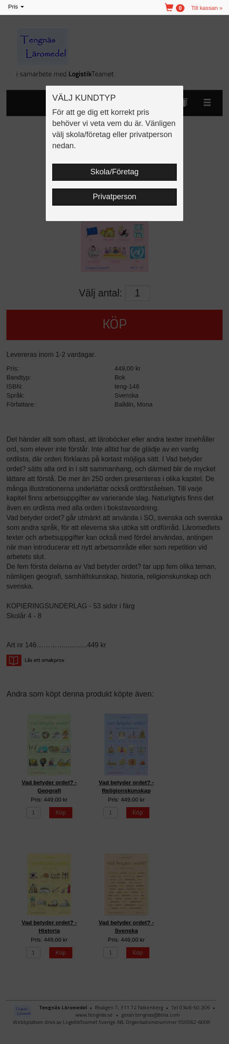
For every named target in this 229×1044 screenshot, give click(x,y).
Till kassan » (207, 8)
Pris (17, 7)
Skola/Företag (114, 172)
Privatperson (115, 196)
